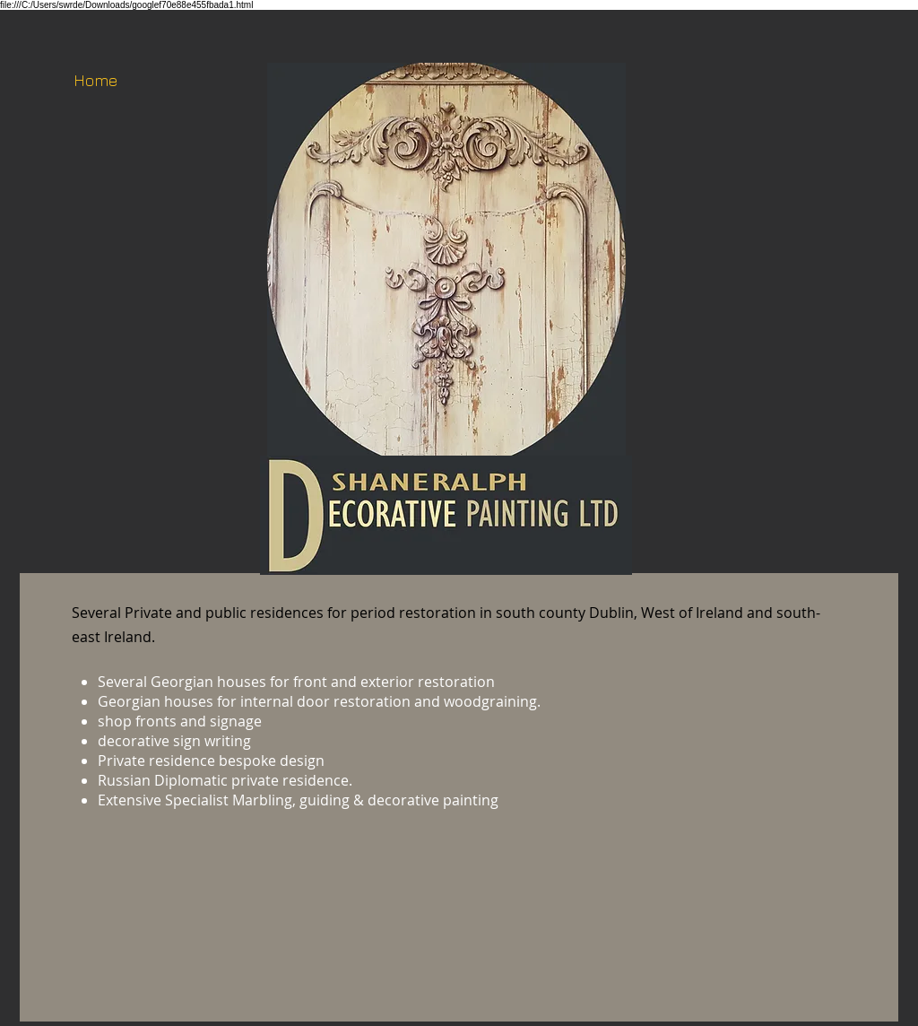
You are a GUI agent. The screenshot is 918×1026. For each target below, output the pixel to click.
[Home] (95, 81)
